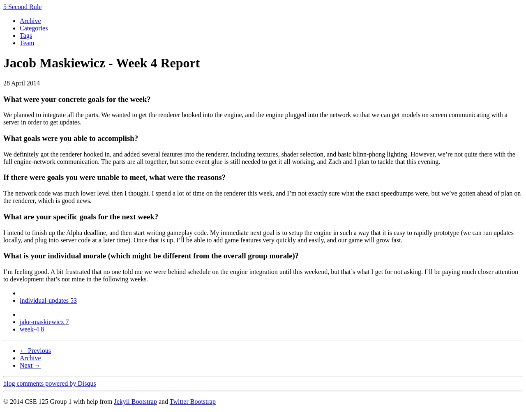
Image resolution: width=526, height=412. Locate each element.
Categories (34, 28)
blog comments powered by (49, 383)
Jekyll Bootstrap (135, 401)
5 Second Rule (22, 6)
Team (27, 42)
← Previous (35, 350)
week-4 (32, 329)
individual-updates (48, 300)
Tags (26, 35)
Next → (30, 365)
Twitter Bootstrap (193, 401)
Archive (30, 20)
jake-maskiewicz (44, 321)
